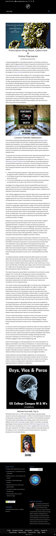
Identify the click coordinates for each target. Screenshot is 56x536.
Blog (39, 532)
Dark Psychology (19, 422)
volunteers (29, 426)
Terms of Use (32, 532)
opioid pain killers (43, 140)
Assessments (28, 530)
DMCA (43, 532)
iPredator (24, 418)
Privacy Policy (13, 532)
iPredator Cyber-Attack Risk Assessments (16, 469)
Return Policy (22, 532)
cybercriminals (18, 72)
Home (8, 530)
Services (36, 530)
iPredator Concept (17, 530)
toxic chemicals (21, 66)
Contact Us (44, 530)
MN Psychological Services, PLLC (40, 424)
